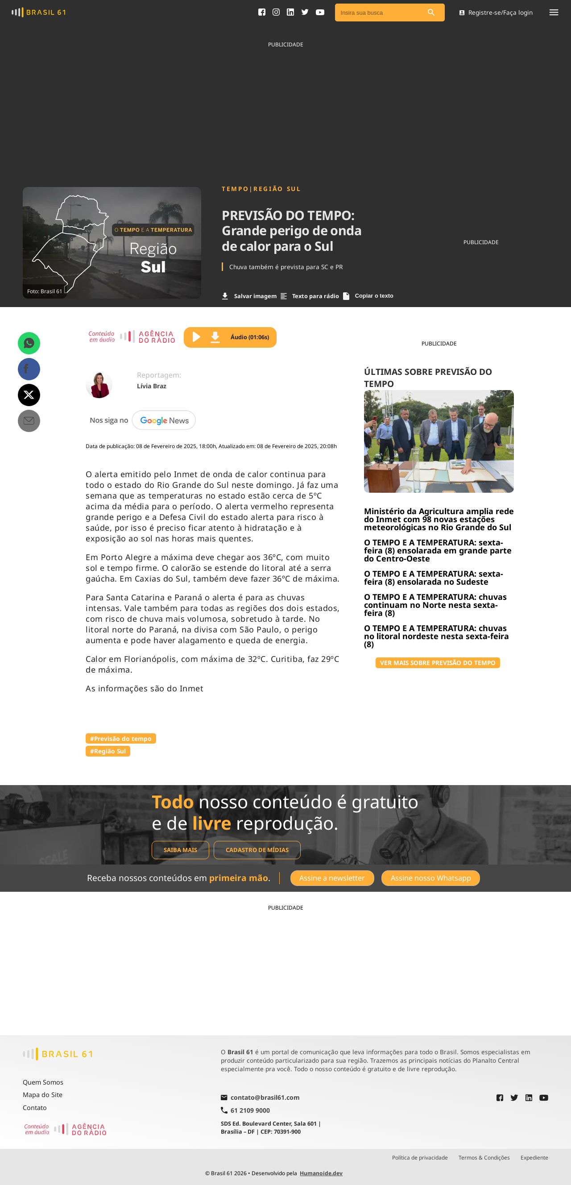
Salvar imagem (249, 296)
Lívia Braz (151, 386)
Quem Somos (43, 1082)
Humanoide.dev (321, 1173)
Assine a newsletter (332, 878)
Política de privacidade (420, 1157)
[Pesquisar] (431, 13)
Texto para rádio (310, 296)
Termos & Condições (484, 1157)
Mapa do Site (42, 1094)
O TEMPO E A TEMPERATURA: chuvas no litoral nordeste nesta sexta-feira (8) (436, 636)
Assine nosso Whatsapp (431, 878)
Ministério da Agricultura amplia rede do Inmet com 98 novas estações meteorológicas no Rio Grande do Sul (439, 519)
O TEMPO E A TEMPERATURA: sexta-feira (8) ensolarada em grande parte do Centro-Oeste (438, 550)
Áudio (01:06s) (240, 337)
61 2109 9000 (245, 1110)
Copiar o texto (368, 296)
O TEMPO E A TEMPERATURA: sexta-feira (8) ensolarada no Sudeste (433, 578)
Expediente (534, 1157)
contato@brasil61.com (260, 1098)
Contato (35, 1107)
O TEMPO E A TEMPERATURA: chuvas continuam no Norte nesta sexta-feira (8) (435, 605)
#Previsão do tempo (121, 738)
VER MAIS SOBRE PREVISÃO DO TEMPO (438, 662)
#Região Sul (108, 751)
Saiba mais (180, 850)
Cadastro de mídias (257, 850)
